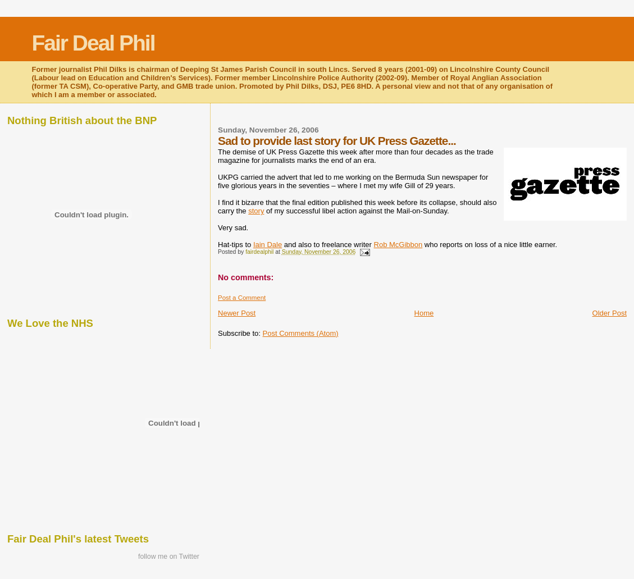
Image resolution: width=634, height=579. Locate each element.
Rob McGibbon (398, 244)
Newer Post (237, 313)
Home (424, 313)
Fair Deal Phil (92, 43)
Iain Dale (267, 244)
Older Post (609, 313)
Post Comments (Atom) (301, 333)
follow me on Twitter (168, 556)
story (256, 211)
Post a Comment (242, 297)
